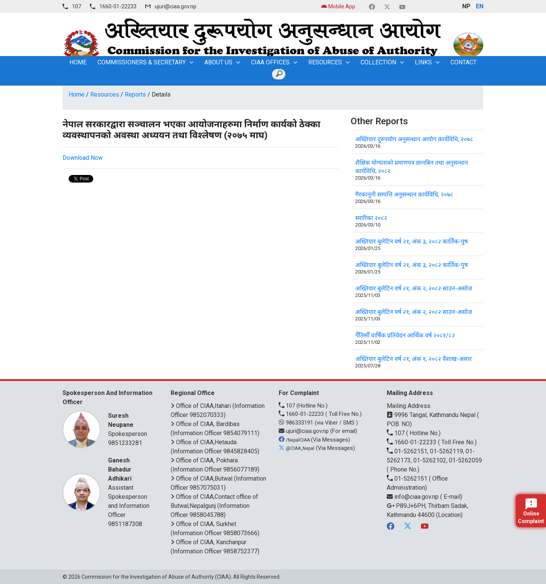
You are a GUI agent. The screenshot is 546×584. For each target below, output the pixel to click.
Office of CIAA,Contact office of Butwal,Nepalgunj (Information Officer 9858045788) (214, 505)
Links (423, 62)
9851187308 (125, 524)
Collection (378, 62)
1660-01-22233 (117, 6)
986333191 (297, 422)
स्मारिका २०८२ (371, 218)
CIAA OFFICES (270, 62)
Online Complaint (531, 511)
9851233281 (125, 443)
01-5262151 (408, 478)
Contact (463, 62)
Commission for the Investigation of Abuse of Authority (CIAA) (156, 577)
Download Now (83, 157)
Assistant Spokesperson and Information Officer (130, 487)
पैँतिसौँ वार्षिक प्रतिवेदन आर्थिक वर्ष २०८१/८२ (405, 335)
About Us (218, 62)
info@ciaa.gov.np (413, 496)
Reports (135, 94)
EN (479, 6)
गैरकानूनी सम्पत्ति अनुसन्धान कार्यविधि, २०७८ (404, 194)
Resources (325, 62)
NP (466, 6)
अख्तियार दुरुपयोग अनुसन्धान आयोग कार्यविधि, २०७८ (414, 139)
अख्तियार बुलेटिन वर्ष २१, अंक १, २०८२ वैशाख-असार (413, 358)
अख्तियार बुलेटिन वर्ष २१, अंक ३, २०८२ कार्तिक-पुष (411, 241)
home (77, 62)
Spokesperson (130, 424)
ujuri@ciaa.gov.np (175, 6)
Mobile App (338, 6)
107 (76, 6)
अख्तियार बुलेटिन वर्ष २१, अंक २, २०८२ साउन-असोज (413, 288)
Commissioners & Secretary (141, 62)
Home (77, 94)
